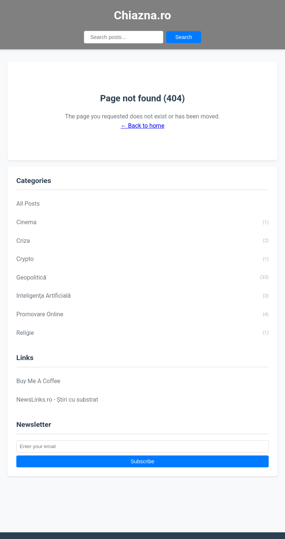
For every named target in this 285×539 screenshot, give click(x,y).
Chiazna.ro (142, 15)
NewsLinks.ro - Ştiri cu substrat (57, 399)
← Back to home (142, 125)
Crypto (142, 259)
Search (183, 37)
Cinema (142, 222)
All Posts (28, 203)
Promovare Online (142, 314)
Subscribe (142, 461)
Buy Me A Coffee (38, 381)
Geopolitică (142, 277)
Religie (142, 332)
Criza (142, 240)
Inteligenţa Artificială (142, 296)
